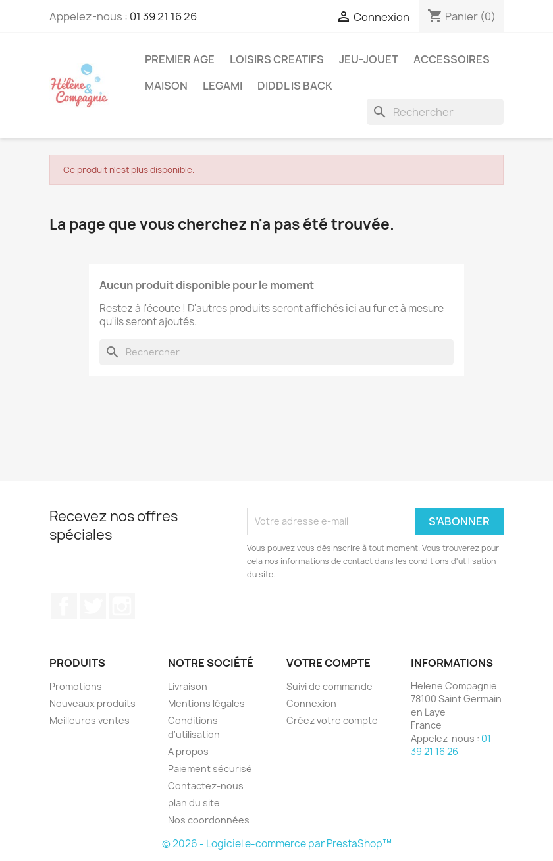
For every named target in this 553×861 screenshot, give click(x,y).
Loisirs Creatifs (277, 59)
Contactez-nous (206, 785)
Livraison (187, 686)
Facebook (64, 606)
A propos (188, 751)
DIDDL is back (294, 85)
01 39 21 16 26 (163, 16)
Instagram (122, 606)
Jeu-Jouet (368, 59)
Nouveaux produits (92, 703)
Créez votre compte (332, 720)
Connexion (311, 703)
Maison (166, 85)
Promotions (75, 686)
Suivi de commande (329, 686)
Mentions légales (206, 703)
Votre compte (328, 663)
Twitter (93, 606)
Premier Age (180, 59)
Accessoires (451, 59)
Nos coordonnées (209, 820)
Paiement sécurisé (210, 768)
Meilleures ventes (89, 720)
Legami (222, 85)
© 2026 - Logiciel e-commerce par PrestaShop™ (277, 843)
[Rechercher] (435, 112)
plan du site (194, 802)
